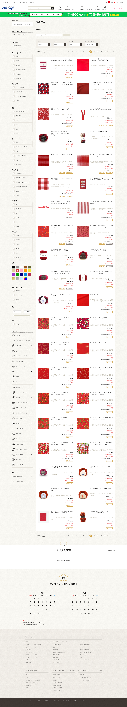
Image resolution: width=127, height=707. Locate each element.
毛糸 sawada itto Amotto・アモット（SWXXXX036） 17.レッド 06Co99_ (60, 250)
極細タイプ (18, 235)
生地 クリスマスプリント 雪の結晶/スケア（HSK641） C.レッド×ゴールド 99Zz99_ (61, 343)
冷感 (17, 120)
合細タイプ (18, 239)
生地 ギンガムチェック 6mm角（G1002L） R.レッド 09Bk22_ (101, 155)
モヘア (17, 217)
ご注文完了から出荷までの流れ (33, 680)
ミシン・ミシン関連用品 (59, 652)
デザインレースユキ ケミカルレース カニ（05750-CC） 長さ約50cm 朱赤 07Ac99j (60, 202)
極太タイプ (18, 257)
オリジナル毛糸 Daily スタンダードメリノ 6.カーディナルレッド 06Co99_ (101, 272)
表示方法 (39, 41)
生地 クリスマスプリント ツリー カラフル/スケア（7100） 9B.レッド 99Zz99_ (101, 418)
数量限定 (18, 290)
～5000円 (57, 35)
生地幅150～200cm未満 (21, 191)
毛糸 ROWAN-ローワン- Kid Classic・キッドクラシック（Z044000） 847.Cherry (101, 250)
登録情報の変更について (59, 685)
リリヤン (18, 222)
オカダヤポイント (23, 2)
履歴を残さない (111, 550)
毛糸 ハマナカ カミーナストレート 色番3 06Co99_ (100, 467)
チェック (18, 151)
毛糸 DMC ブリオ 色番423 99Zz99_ (98, 131)
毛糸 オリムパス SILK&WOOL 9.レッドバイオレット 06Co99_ (61, 467)
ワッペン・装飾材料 (84, 644)
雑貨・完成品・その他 (58, 659)
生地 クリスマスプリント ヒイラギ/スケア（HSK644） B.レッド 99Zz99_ (61, 318)
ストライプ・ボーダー (21, 155)
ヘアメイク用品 (30, 659)
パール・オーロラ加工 (21, 96)
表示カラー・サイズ (89, 41)
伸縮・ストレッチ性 (20, 111)
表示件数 (71, 41)
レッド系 (40, 35)
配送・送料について (31, 682)
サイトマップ (101, 700)
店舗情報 (35, 624)
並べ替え (55, 41)
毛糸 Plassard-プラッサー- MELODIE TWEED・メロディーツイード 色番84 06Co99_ (60, 133)
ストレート (18, 204)
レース (81, 642)
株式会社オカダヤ (26, 700)
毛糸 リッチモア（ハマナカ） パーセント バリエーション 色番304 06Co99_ (101, 512)
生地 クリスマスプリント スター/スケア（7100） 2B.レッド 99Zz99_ (99, 343)
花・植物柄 (18, 164)
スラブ (17, 213)
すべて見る (45, 670)
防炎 (17, 124)
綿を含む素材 (19, 74)
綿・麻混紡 (18, 65)
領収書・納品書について (59, 675)
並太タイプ (18, 253)
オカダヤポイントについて (86, 677)
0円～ (48, 35)
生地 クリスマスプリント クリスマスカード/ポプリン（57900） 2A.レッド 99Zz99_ (101, 443)
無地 (17, 142)
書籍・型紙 (28, 662)
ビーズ (17, 100)
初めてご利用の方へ (31, 675)
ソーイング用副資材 (84, 649)
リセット (66, 35)
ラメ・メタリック (20, 87)
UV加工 (17, 133)
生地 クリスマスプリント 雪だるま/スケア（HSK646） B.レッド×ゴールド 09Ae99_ (100, 318)
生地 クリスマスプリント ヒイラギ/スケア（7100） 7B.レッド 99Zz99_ (61, 418)
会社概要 (38, 700)
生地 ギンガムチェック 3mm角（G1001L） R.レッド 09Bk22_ (61, 155)
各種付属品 (55, 649)
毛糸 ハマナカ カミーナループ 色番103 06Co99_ (60, 489)
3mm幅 (17, 195)
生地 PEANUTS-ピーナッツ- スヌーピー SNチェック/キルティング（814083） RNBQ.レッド (62, 84)
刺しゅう (82, 654)
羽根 (81, 657)
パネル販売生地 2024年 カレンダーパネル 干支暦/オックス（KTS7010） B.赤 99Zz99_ (101, 179)
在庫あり (18, 324)
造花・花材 (55, 657)
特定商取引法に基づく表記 (70, 700)
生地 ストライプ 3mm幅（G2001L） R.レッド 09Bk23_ (101, 202)
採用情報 (47, 700)
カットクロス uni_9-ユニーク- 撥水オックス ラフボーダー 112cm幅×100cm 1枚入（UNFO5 (62, 59)
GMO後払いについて (58, 687)
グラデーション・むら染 (21, 146)
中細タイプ (18, 244)
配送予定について (57, 680)
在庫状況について (57, 677)
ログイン (14, 2)
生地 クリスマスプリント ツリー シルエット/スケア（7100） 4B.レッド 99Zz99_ (101, 368)
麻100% (17, 60)
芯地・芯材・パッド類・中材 (60, 642)
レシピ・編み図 (56, 662)
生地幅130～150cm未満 (21, 186)
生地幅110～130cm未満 (21, 182)
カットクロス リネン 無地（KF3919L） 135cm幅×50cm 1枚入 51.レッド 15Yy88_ (62, 512)
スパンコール (19, 91)
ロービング (18, 208)
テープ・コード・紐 (31, 647)
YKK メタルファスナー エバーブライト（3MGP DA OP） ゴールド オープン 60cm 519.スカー (101, 109)
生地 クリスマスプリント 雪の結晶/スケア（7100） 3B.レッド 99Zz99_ (61, 368)
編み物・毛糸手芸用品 (31, 654)
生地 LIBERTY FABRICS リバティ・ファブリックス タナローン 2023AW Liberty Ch (62, 226)
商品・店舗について (84, 675)
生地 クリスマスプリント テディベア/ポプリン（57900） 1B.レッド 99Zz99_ (62, 443)
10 (105, 51)
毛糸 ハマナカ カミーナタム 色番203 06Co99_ (101, 488)
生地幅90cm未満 (20, 173)
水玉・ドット (19, 160)
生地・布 (28, 642)
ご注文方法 (28, 677)
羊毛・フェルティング (58, 654)
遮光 (17, 129)
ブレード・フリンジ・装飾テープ (34, 644)
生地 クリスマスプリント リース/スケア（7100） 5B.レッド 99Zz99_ (60, 393)
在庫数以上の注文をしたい (59, 690)
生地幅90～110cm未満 (21, 177)
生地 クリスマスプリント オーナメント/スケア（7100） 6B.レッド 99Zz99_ (101, 393)
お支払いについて (30, 685)
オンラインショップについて (86, 680)
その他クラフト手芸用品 (32, 657)
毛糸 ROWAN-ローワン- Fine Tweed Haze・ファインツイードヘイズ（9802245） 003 (62, 272)
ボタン (81, 647)
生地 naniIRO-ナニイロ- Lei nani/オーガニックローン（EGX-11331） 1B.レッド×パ (62, 108)
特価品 (17, 299)
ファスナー (28, 649)
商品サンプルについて (58, 682)
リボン (54, 647)
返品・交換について (31, 687)
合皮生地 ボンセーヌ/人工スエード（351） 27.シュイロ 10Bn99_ (101, 83)
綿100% (17, 56)
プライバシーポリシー (88, 700)
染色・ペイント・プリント (86, 652)
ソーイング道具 (30, 652)
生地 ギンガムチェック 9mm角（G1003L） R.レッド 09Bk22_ (61, 179)
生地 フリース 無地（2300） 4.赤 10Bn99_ (100, 294)
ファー (17, 226)
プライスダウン (19, 295)
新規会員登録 (6, 2)
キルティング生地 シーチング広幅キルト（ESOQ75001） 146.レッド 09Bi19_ (100, 59)
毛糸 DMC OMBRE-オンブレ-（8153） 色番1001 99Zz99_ (61, 294)
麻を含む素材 (19, 78)
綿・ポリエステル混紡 (21, 69)
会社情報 (32, 2)
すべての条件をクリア (15, 491)
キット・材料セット (84, 659)
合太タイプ (18, 248)
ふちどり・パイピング (58, 644)
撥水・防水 (18, 115)
